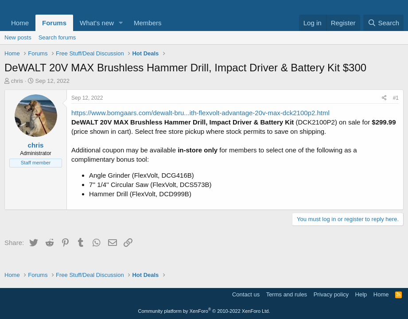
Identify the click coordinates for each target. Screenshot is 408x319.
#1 (396, 98)
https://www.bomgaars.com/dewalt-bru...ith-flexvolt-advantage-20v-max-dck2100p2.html (200, 113)
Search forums (57, 37)
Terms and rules (286, 294)
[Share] (384, 98)
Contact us (246, 294)
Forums (54, 23)
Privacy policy (331, 294)
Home (20, 23)
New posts (17, 37)
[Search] (383, 23)
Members (148, 23)
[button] (121, 23)
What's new (97, 23)
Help (361, 294)
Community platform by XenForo (204, 311)
